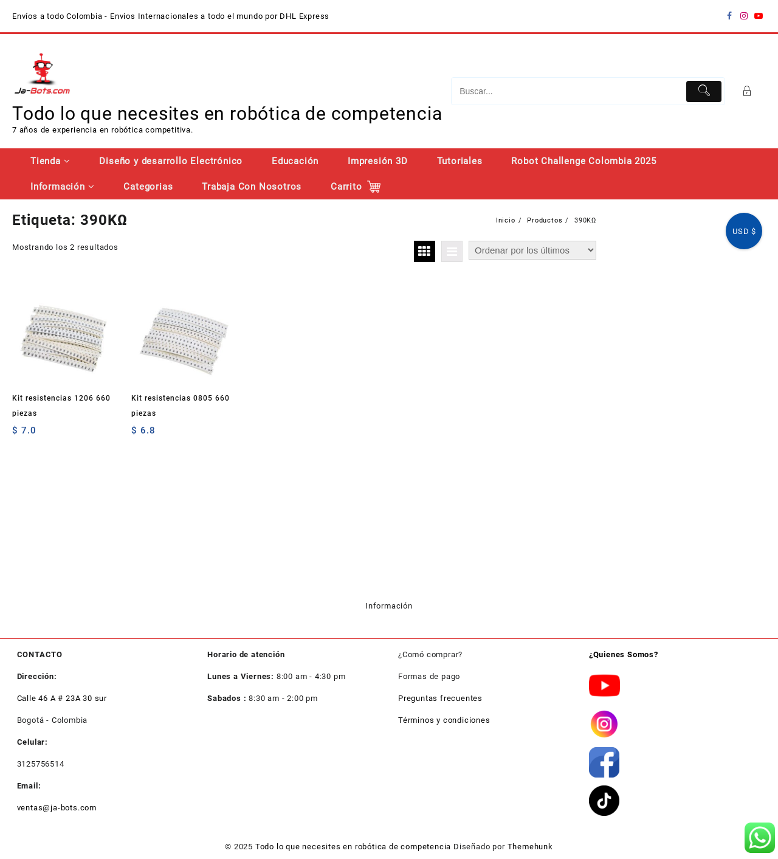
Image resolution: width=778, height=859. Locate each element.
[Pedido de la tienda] (532, 250)
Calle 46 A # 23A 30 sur (62, 698)
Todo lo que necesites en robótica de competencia (227, 113)
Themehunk (530, 846)
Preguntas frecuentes (440, 698)
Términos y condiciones (444, 720)
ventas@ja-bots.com (57, 807)
